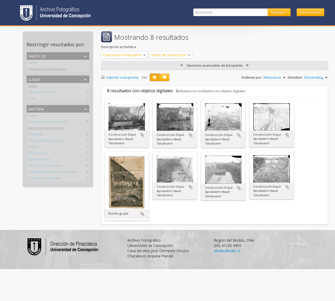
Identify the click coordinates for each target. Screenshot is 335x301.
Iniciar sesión (310, 12)
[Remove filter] (144, 54)
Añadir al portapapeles (142, 135)
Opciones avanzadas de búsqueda (214, 65)
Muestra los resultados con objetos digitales (210, 91)
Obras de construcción (45, 128)
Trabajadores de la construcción (52, 172)
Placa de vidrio (39, 160)
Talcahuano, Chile (41, 93)
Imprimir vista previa (119, 77)
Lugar (34, 79)
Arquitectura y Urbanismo (48, 122)
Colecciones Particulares (47, 69)
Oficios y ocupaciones (44, 166)
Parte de (37, 55)
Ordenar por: (251, 77)
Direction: (295, 77)
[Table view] (164, 77)
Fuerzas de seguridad (44, 179)
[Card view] (155, 77)
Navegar (278, 12)
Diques (33, 147)
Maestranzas (38, 154)
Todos (32, 63)
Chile (31, 99)
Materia (36, 108)
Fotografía (36, 135)
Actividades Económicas (46, 141)
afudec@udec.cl (227, 250)
